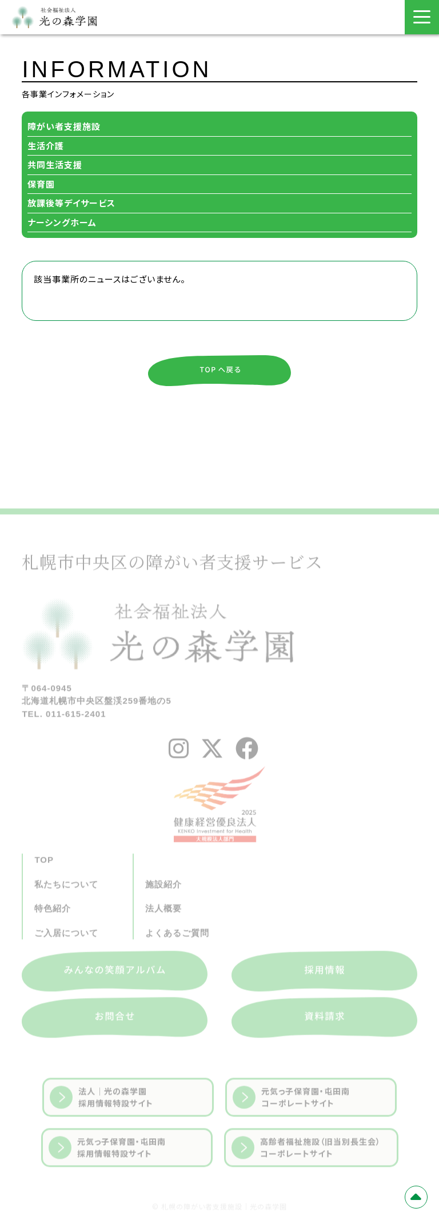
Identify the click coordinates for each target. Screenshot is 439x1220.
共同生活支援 (54, 164)
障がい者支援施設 (64, 126)
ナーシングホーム (62, 222)
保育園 (41, 184)
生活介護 (45, 146)
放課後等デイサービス (71, 203)
